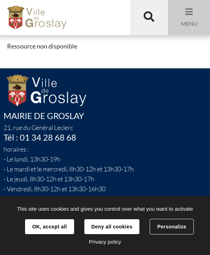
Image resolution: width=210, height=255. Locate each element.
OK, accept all (49, 227)
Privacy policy (105, 242)
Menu (189, 24)
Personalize (171, 227)
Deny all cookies (111, 227)
